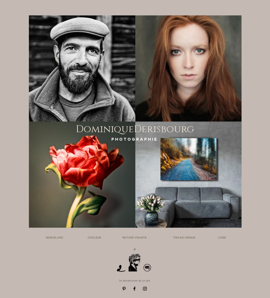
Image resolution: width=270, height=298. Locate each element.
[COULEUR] (94, 238)
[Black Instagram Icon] (144, 288)
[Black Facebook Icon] (134, 288)
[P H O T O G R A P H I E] (134, 140)
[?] (134, 250)
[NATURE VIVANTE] (135, 238)
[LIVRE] (222, 238)
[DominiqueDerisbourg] (135, 129)
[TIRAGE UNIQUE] (184, 238)
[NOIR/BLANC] (55, 238)
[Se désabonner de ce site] (134, 281)
